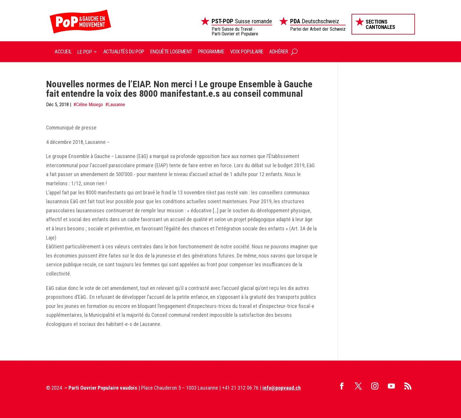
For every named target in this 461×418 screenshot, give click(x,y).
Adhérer (278, 51)
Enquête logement (171, 51)
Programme (211, 51)
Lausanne (116, 104)
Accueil (63, 51)
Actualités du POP (123, 51)
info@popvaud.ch (281, 388)
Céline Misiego (89, 104)
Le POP (84, 52)
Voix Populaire (246, 51)
